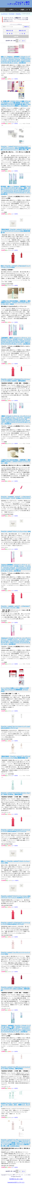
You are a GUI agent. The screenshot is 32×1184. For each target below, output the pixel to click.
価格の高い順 (22, 30)
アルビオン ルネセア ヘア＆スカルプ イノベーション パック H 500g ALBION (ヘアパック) (15, 923)
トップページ (4, 13)
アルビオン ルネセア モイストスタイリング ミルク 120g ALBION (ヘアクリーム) (15, 727)
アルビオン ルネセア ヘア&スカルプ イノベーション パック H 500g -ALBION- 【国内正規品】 (15, 379)
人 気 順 (22, 33)
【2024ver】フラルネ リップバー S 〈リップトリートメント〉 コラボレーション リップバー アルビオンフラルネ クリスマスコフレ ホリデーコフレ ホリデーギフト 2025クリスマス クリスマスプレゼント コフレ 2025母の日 (16, 641)
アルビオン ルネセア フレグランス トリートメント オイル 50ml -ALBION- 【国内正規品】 (15, 1067)
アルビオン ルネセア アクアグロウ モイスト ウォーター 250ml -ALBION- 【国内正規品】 (15, 793)
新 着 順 (9, 33)
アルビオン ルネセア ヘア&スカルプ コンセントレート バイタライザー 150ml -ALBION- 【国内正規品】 (15, 988)
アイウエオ (11, 13)
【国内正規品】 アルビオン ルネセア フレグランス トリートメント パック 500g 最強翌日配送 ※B (15, 757)
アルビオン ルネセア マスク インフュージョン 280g (16, 531)
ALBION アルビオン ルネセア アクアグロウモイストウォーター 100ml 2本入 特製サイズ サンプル (15, 1104)
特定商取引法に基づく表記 (16, 1179)
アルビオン (18, 13)
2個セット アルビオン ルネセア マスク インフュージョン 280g (15, 861)
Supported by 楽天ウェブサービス (16, 1182)
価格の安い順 (9, 30)
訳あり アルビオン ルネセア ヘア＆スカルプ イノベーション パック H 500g (15, 266)
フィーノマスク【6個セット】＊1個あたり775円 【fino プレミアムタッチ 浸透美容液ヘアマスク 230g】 (15, 689)
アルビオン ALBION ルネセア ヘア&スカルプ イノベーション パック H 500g (15, 606)
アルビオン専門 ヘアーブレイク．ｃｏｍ (18, 3)
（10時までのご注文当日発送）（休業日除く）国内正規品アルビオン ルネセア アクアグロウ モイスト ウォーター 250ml (15, 302)
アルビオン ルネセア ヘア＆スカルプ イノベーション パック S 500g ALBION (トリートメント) (15, 830)
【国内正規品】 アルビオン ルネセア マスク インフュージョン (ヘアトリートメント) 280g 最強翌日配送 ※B (15, 231)
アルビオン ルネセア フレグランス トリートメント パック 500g (15, 953)
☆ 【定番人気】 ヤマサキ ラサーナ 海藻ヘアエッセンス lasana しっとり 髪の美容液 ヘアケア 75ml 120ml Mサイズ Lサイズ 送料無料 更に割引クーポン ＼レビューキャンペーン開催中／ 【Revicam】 (16, 104)
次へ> (23, 40)
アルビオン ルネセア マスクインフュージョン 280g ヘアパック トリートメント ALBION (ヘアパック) (15, 896)
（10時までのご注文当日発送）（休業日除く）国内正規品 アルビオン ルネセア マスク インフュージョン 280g (15, 461)
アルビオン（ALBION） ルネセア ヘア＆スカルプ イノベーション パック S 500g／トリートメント (16, 497)
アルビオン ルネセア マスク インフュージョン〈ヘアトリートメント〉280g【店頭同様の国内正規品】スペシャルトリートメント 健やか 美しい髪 (16, 148)
